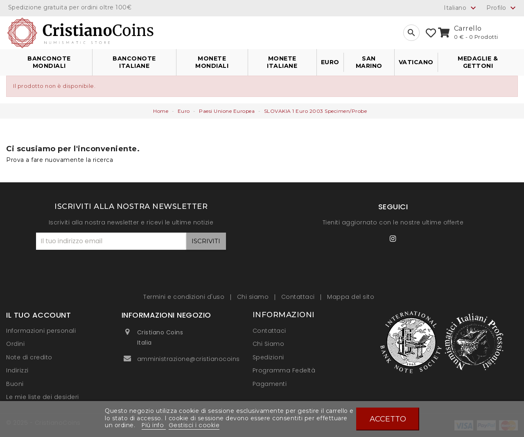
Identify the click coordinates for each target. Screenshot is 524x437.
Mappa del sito (350, 297)
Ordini (15, 344)
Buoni (15, 384)
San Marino (369, 62)
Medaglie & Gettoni (478, 62)
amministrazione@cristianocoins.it (191, 359)
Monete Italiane (282, 62)
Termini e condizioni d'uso (184, 297)
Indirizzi (17, 370)
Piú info (154, 425)
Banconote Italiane (134, 62)
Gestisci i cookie (194, 425)
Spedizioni (268, 357)
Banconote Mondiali (49, 62)
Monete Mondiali (211, 62)
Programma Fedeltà (284, 370)
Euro (330, 62)
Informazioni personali (41, 331)
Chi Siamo (269, 344)
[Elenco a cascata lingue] (461, 7)
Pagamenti (270, 384)
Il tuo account (38, 315)
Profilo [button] (502, 8)
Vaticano (416, 62)
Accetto (388, 419)
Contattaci (299, 297)
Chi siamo (254, 297)
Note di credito (29, 357)
